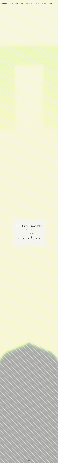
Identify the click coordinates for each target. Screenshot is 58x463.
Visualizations (4, 3)
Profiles (17, 3)
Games (45, 3)
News (51, 3)
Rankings (11, 3)
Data (38, 3)
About (32, 3)
